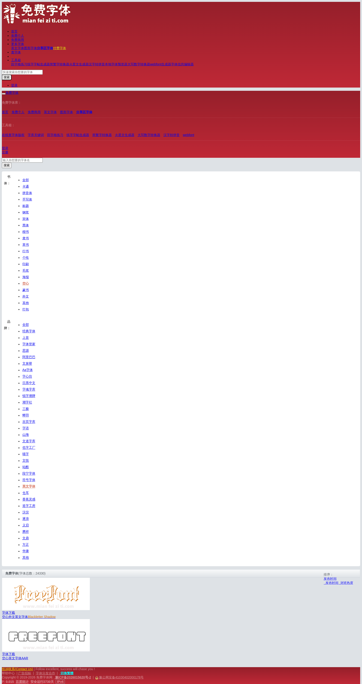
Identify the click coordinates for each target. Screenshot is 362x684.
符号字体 (28, 480)
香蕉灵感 (28, 499)
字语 (25, 428)
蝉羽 (25, 415)
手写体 (27, 199)
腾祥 (25, 532)
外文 (25, 296)
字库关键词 (36, 135)
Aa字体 (27, 370)
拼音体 (27, 193)
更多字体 (17, 44)
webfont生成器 (160, 64)
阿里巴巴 (28, 357)
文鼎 (25, 538)
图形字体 (30, 48)
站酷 (25, 467)
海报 (25, 277)
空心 (25, 283)
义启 (25, 525)
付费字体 (59, 48)
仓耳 (25, 493)
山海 (25, 435)
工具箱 (16, 60)
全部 (25, 180)
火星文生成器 (79, 64)
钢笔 (25, 212)
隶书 (25, 238)
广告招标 (24, 673)
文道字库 (28, 441)
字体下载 (8, 612)
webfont (188, 135)
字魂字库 (28, 389)
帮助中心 (8, 673)
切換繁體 (66, 673)
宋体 (25, 219)
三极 (25, 409)
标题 (25, 206)
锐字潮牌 (28, 396)
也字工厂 (28, 448)
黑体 (25, 225)
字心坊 (27, 376)
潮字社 (27, 402)
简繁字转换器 (59, 64)
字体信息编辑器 (182, 64)
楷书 (25, 232)
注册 (5, 152)
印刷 (25, 264)
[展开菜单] (4, 93)
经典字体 (28, 331)
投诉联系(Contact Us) (17, 669)
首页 (14, 31)
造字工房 (28, 506)
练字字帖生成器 (38, 64)
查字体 (16, 52)
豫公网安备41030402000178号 (121, 677)
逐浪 (25, 519)
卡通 (25, 186)
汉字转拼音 (97, 64)
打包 (25, 309)
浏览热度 (345, 583)
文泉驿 (27, 363)
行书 (25, 251)
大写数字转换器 (138, 64)
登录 (14, 85)
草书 (25, 244)
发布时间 (330, 579)
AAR (24, 658)
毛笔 (25, 270)
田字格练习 (19, 64)
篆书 (25, 290)
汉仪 (25, 512)
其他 (25, 303)
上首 (25, 338)
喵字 (25, 454)
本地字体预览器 (116, 64)
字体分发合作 (45, 673)
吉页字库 (28, 422)
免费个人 (17, 35)
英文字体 (17, 48)
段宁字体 (28, 473)
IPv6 (60, 682)
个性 (25, 257)
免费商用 (17, 40)
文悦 (25, 460)
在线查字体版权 (13, 135)
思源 (25, 351)
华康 (25, 551)
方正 (25, 545)
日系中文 (28, 383)
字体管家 (28, 344)
